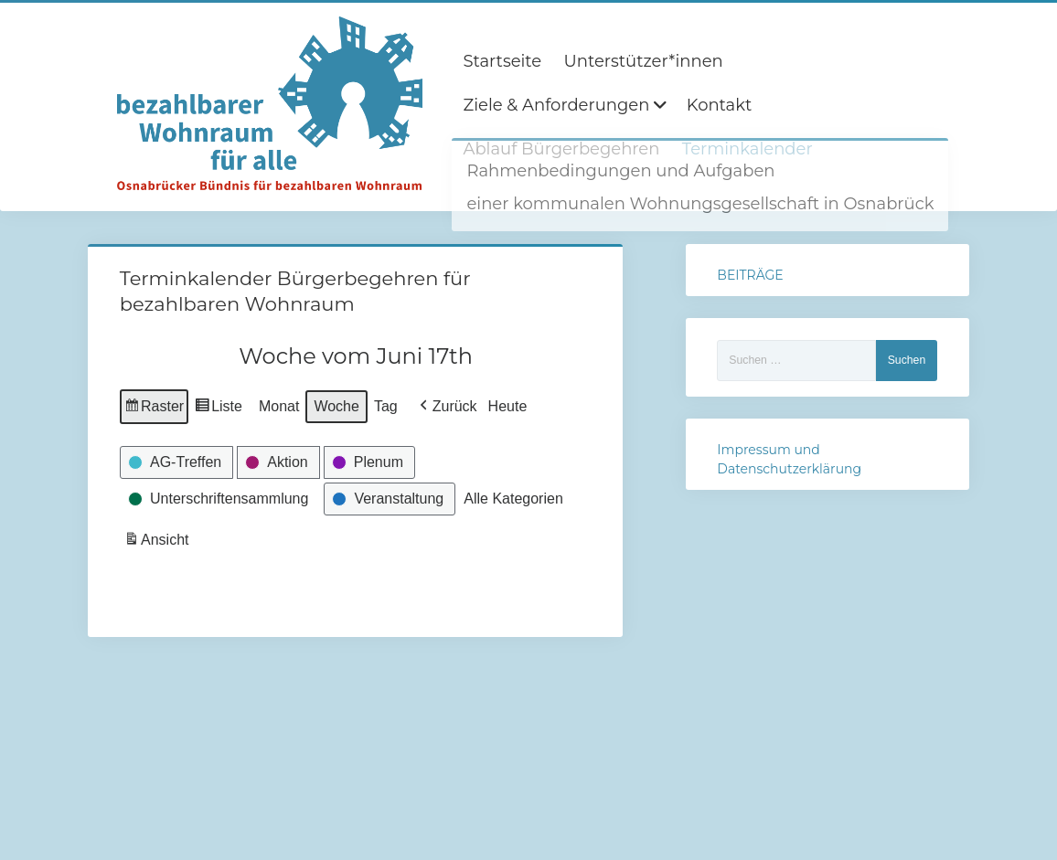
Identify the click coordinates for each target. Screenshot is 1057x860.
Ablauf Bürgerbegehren (561, 149)
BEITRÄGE (750, 275)
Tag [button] (386, 406)
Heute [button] (507, 406)
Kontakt (719, 105)
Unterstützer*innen (643, 61)
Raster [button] (154, 409)
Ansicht (158, 542)
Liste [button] (218, 409)
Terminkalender (747, 149)
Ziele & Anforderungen (556, 105)
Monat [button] (279, 406)
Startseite (502, 61)
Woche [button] (336, 406)
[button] (446, 406)
